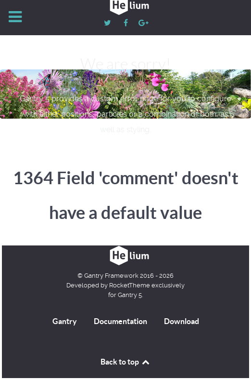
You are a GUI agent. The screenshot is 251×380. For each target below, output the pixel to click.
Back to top (125, 361)
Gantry (64, 321)
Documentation (120, 321)
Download (181, 321)
